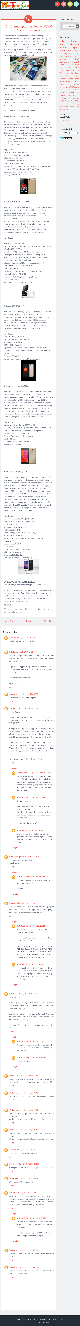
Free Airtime (65, 76)
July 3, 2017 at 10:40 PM (36, 1057)
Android (63, 59)
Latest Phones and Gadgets (69, 42)
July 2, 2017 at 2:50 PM (28, 993)
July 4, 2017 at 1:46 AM (34, 964)
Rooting (62, 87)
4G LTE (73, 81)
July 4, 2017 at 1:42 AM (34, 830)
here (43, 584)
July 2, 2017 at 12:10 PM (26, 637)
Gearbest (62, 104)
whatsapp (64, 64)
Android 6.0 (64, 90)
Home (28, 621)
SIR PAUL (13, 651)
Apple (68, 87)
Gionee (68, 73)
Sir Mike (20, 830)
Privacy (46, 1322)
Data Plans (65, 56)
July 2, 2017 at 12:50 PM (29, 856)
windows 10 (65, 98)
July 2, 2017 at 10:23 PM (29, 1163)
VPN (72, 87)
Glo (68, 67)
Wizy (40, 1322)
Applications (65, 62)
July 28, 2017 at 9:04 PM (28, 1250)
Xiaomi (70, 79)
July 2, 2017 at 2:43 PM (35, 876)
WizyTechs (32, 609)
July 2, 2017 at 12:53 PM (40, 772)
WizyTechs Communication (40, 1319)
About (61, 1319)
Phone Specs (46, 609)
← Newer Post (7, 621)
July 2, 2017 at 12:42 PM (29, 708)
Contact (54, 1319)
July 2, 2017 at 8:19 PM (28, 1092)
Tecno (76, 56)
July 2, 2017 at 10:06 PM (26, 1149)
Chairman (14, 856)
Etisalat (75, 62)
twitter (76, 87)
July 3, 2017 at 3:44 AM (28, 1178)
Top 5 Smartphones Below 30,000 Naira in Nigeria (28, 28)
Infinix (76, 76)
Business (67, 81)
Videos (62, 73)
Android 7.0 (74, 93)
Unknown (13, 1075)
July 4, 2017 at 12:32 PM (36, 1218)
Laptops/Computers (67, 95)
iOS (72, 73)
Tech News (66, 50)
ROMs (77, 101)
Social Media (71, 84)
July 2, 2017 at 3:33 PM (28, 1075)
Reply (11, 644)
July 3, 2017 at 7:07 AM (35, 1041)
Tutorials (63, 79)
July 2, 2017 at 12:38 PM (28, 693)
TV (78, 84)
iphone (76, 73)
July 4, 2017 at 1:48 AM (27, 1192)
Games (76, 70)
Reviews (7, 612)
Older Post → (49, 621)
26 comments (20, 612)
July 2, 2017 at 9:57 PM (28, 1109)
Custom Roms (74, 106)
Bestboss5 (13, 1163)
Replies (15, 768)
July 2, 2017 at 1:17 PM (26, 903)
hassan (12, 637)
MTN (70, 53)
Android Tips (69, 101)
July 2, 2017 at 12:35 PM (29, 651)
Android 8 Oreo (64, 109)
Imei (71, 90)
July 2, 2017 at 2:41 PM (35, 925)
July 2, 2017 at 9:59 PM (28, 1129)
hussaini (13, 693)
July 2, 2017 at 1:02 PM (35, 797)
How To (76, 53)
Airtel (76, 59)
